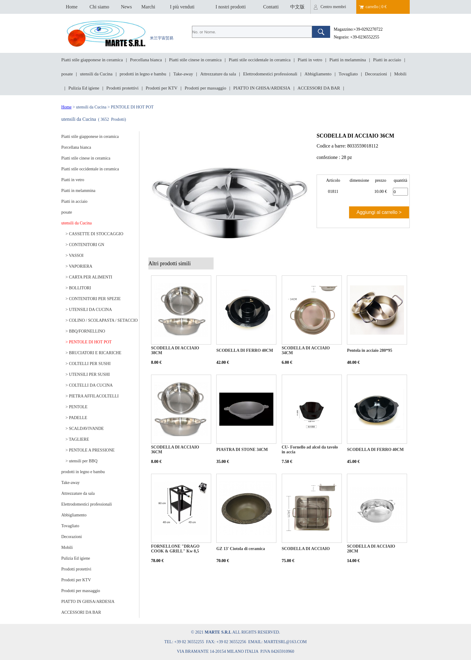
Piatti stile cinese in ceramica (195, 59)
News (126, 6)
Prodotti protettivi (122, 88)
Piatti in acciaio (387, 59)
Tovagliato (348, 73)
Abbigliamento (318, 73)
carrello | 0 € (376, 7)
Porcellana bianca (146, 59)
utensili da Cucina (96, 73)
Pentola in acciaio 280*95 (369, 350)
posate (67, 73)
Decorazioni (376, 73)
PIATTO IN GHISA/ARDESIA (261, 88)
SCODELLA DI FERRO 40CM (244, 350)
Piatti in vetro (310, 59)
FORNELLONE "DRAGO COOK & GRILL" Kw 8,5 (175, 548)
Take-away (183, 73)
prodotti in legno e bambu (143, 73)
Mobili (400, 73)
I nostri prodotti (230, 6)
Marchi (148, 6)
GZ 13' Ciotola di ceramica (240, 548)
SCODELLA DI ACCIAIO (306, 548)
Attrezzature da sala (218, 73)
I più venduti (182, 6)
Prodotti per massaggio (205, 88)
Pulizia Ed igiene (83, 88)
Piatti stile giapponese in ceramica (92, 59)
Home (71, 6)
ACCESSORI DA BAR (318, 88)
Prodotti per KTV (162, 88)
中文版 (297, 6)
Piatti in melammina (348, 59)
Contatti (271, 6)
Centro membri (333, 7)
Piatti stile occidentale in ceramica (260, 59)
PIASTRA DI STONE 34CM (242, 449)
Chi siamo (99, 6)
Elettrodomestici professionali (270, 73)
